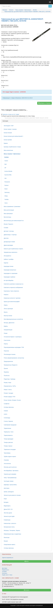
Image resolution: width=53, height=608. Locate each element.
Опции (5, 333)
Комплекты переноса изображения (13, 287)
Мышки (6, 541)
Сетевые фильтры (9, 407)
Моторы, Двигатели (9, 322)
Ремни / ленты (8, 389)
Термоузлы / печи (8, 432)
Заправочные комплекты (10, 252)
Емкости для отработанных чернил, (13, 248)
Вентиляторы (7, 217)
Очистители (7, 340)
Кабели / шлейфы (8, 259)
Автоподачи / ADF (9, 125)
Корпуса (6, 294)
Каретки (6, 263)
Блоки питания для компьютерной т (13, 136)
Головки (6, 227)
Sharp (6, 196)
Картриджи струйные (9, 277)
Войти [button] (26, 561)
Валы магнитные (8, 150)
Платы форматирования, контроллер (14, 358)
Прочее (6, 368)
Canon (6, 160)
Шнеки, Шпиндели (9, 491)
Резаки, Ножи (7, 382)
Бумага (6, 143)
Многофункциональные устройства (13, 319)
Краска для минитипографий (11, 301)
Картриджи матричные (10, 270)
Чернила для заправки (10, 474)
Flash (5, 498)
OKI (5, 178)
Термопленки (7, 428)
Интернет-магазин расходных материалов (31, 605)
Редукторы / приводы (9, 379)
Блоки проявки (8, 139)
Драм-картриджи (8, 245)
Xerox (6, 203)
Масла (5, 312)
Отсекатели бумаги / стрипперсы (13, 336)
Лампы (6, 305)
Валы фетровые (8, 213)
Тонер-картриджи (8, 439)
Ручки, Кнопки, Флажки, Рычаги (12, 400)
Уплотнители (7, 463)
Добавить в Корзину (44, 103)
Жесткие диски (8, 513)
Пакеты (6, 343)
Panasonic (7, 182)
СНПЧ (5, 414)
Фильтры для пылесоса (10, 467)
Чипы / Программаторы (10, 477)
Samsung (6, 192)
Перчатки (6, 351)
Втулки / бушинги (8, 224)
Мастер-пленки (8, 315)
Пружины (6, 372)
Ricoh (6, 189)
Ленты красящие (8, 308)
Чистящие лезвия (8, 481)
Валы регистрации (9, 210)
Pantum (6, 185)
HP (5, 167)
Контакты (4, 573)
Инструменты (7, 255)
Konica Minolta (8, 171)
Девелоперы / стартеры (10, 234)
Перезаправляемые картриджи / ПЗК (14, 347)
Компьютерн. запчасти (10, 523)
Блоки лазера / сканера (10, 129)
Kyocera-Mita (7, 174)
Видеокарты (7, 505)
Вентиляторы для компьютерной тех (14, 220)
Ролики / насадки (8, 393)
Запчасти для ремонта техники (12, 495)
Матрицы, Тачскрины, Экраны (12, 530)
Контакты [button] (26, 590)
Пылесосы (7, 375)
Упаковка (6, 460)
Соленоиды (7, 417)
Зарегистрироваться (7, 557)
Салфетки (6, 403)
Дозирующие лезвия (9, 241)
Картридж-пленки (8, 266)
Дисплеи (6, 238)
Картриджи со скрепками (10, 273)
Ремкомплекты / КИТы (10, 386)
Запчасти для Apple (9, 516)
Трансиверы (7, 453)
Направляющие (8, 329)
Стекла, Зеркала (8, 421)
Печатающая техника (9, 354)
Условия (4, 571)
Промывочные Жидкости (10, 365)
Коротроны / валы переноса (11, 291)
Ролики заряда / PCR (9, 396)
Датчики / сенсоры (9, 231)
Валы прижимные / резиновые (12, 206)
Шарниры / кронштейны (10, 484)
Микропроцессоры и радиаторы (12, 534)
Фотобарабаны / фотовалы (11, 470)
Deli (5, 164)
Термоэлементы (8, 435)
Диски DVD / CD (8, 509)
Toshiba (6, 199)
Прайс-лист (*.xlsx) (7, 575)
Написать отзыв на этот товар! (11, 114)
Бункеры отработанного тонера (12, 146)
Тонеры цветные (8, 442)
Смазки (6, 410)
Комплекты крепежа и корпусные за (13, 284)
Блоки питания (8, 132)
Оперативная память (9, 544)
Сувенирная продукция (10, 424)
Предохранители (8, 361)
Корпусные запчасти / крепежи (12, 298)
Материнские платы (9, 527)
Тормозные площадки (10, 449)
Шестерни (6, 488)
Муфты (6, 326)
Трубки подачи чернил (10, 456)
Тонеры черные (8, 446)
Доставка (4, 568)
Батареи (6, 502)
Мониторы (6, 537)
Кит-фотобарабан (8, 280)
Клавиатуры (7, 520)
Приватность (5, 570)
